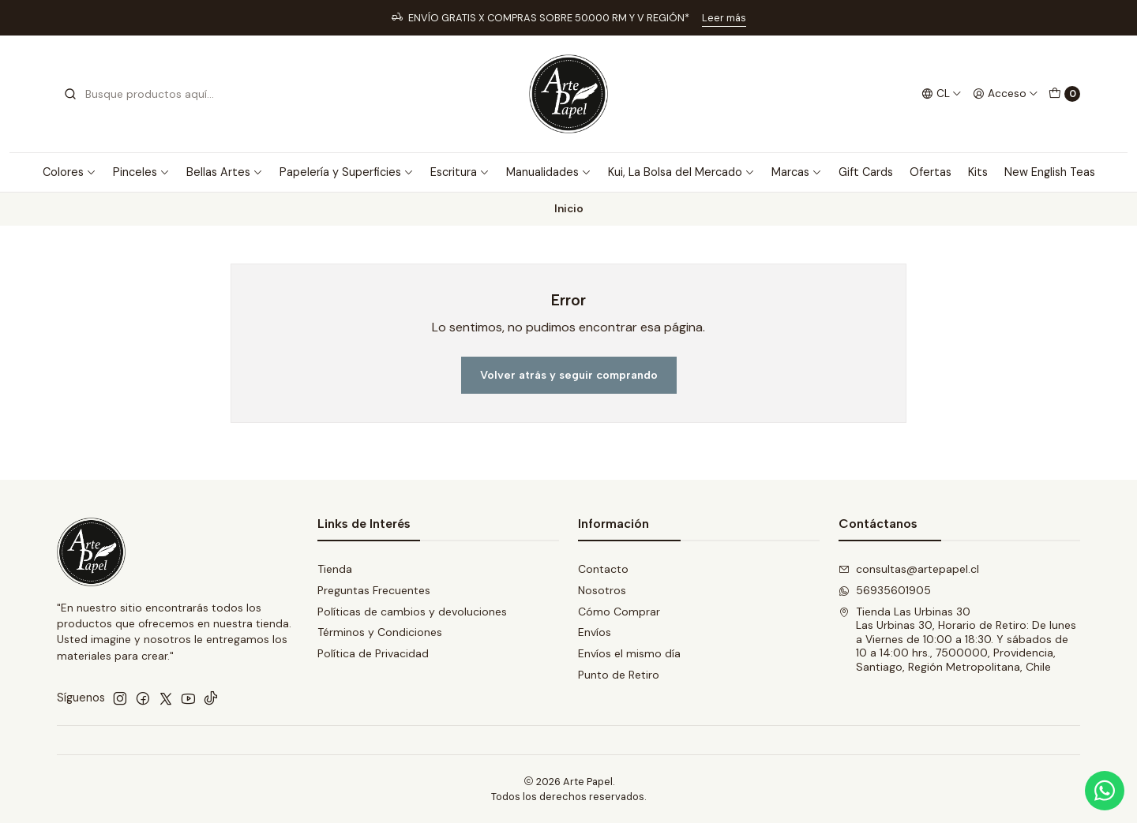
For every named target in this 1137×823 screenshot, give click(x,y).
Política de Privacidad (373, 653)
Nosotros (602, 590)
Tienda (334, 569)
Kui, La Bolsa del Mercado (681, 172)
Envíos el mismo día (629, 653)
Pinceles (141, 172)
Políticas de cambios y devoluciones (412, 611)
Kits (978, 172)
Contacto (603, 569)
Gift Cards (866, 172)
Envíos (594, 632)
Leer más (724, 17)
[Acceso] (1005, 94)
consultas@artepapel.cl (909, 569)
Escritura (460, 172)
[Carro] (1064, 94)
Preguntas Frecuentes (373, 590)
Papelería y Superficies (347, 172)
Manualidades (548, 172)
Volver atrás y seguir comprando (569, 375)
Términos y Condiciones (379, 632)
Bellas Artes (224, 172)
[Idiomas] (942, 94)
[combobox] (144, 94)
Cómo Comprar (619, 611)
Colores (69, 172)
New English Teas (1049, 172)
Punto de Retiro (618, 675)
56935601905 (885, 590)
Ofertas (930, 172)
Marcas (796, 172)
